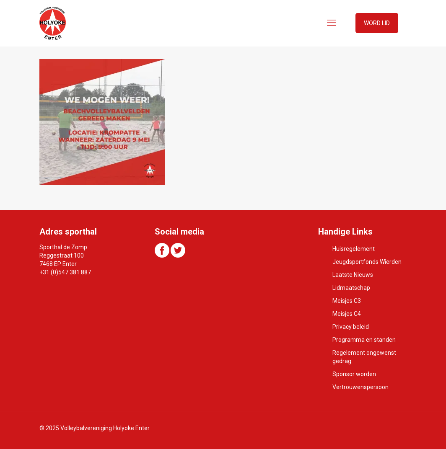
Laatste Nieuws (352, 274)
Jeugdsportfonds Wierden (367, 261)
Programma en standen (364, 339)
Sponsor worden (354, 374)
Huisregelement (353, 248)
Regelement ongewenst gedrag (364, 356)
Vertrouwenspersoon (360, 387)
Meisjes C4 (346, 313)
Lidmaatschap (351, 287)
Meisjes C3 (346, 300)
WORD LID (377, 23)
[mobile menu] (331, 23)
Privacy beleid (350, 326)
